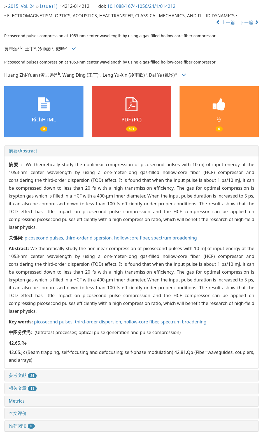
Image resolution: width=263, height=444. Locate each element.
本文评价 (18, 413)
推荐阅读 (22, 426)
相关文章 (23, 388)
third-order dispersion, (90, 238)
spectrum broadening (174, 238)
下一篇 (249, 22)
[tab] (131, 151)
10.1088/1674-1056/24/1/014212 (141, 6)
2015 (13, 6)
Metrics (17, 401)
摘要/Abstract (23, 151)
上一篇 (225, 22)
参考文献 (23, 375)
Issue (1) (48, 6)
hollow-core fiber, (132, 238)
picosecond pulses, (45, 238)
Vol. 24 (28, 6)
